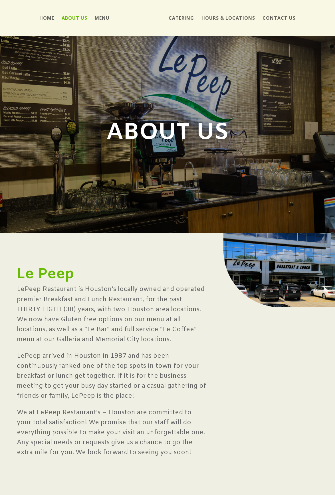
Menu (102, 18)
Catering (181, 18)
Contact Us (279, 18)
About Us (74, 18)
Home (46, 18)
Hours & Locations (228, 18)
